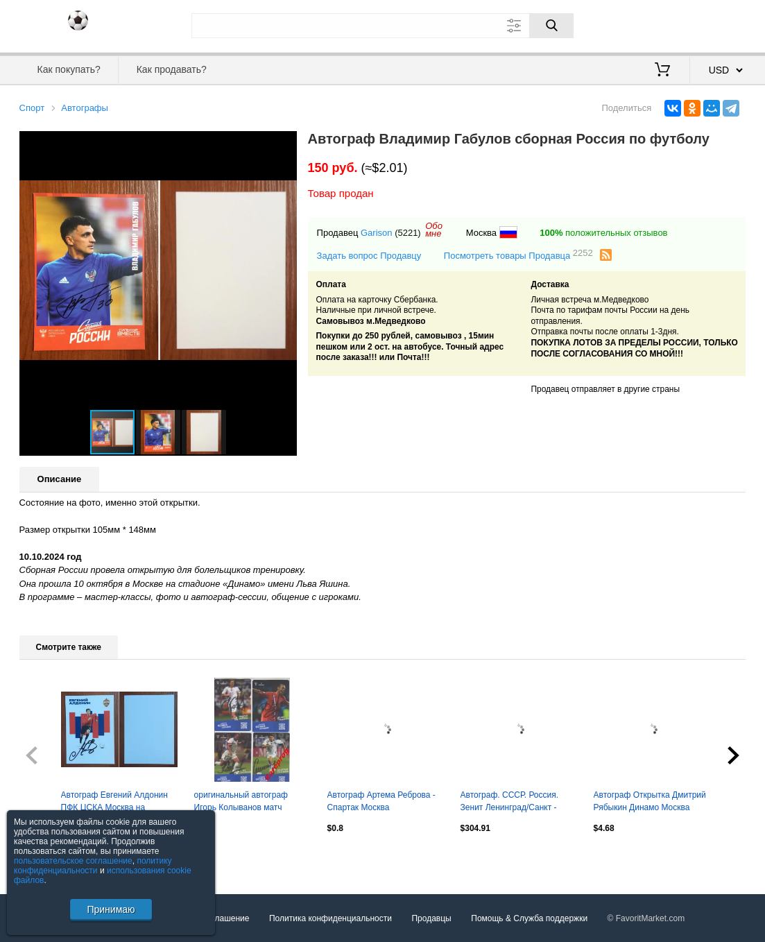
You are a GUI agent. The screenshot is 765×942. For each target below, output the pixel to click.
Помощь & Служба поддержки (529, 918)
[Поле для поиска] (382, 25)
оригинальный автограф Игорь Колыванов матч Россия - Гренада (241, 802)
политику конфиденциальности (93, 865)
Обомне (433, 229)
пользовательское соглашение (73, 861)
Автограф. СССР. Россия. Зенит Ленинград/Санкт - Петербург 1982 (510, 802)
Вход (665, 24)
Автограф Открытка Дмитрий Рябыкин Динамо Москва (650, 801)
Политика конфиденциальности (330, 918)
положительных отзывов (603, 233)
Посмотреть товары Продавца (518, 255)
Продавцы (431, 918)
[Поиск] (551, 25)
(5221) (408, 233)
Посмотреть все (49, 857)
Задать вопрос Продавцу (369, 255)
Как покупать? (69, 69)
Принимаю (111, 909)
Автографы (84, 108)
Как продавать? (172, 69)
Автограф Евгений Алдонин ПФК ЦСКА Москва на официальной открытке (114, 802)
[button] (284, 143)
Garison (377, 233)
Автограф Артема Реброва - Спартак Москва (381, 801)
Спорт (32, 108)
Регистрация (717, 24)
